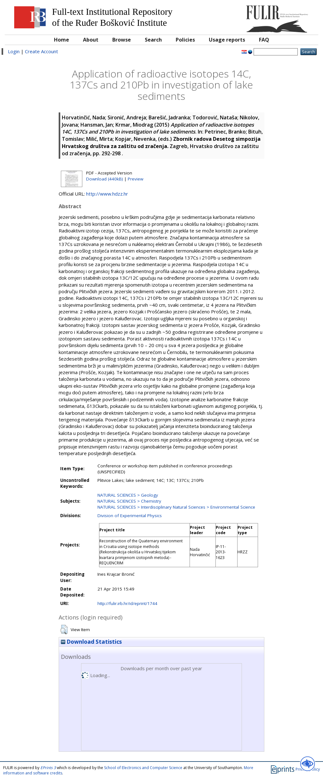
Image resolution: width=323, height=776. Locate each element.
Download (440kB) (104, 179)
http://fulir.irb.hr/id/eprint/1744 (127, 603)
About (90, 39)
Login (14, 51)
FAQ (264, 39)
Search (153, 39)
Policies (185, 39)
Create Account (41, 51)
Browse (121, 39)
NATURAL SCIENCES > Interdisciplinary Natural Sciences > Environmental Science (176, 507)
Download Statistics (91, 641)
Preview (135, 179)
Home (61, 39)
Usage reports (227, 39)
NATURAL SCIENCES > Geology (127, 495)
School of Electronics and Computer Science (143, 767)
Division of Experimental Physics (129, 515)
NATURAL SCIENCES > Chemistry (129, 501)
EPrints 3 (48, 767)
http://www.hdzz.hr (107, 194)
